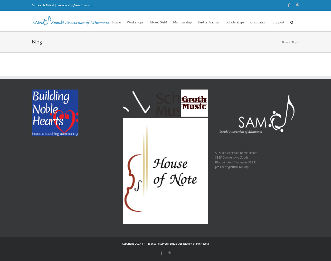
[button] (291, 22)
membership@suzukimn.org (74, 5)
